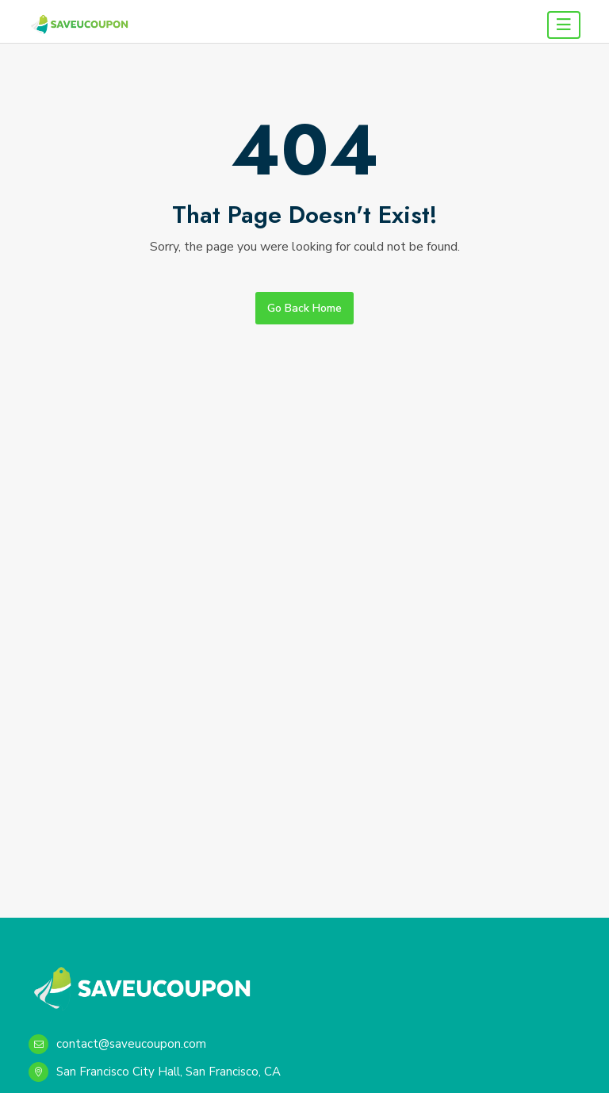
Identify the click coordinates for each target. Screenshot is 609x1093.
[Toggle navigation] (563, 25)
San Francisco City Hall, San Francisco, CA (155, 1072)
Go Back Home (304, 308)
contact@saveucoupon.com (117, 1044)
